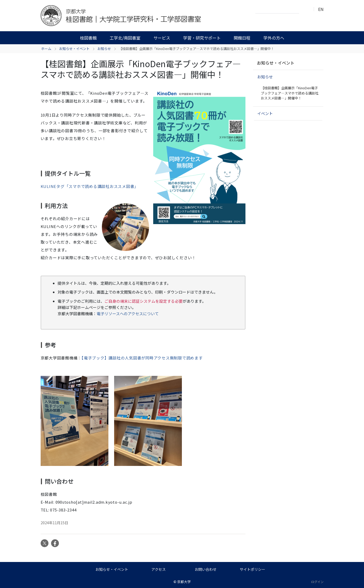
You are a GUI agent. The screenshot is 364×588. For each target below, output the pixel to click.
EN (321, 9)
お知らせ (104, 48)
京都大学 (184, 581)
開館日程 (242, 38)
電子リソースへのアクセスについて (128, 313)
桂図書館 (88, 38)
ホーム (46, 48)
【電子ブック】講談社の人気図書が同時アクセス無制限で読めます (142, 358)
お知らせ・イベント (74, 48)
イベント (265, 113)
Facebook (55, 543)
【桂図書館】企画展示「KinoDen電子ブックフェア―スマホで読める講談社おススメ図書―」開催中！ (289, 92)
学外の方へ (273, 38)
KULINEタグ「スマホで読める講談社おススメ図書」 (90, 186)
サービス (161, 38)
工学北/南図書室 (125, 38)
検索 (304, 9)
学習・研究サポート (202, 38)
